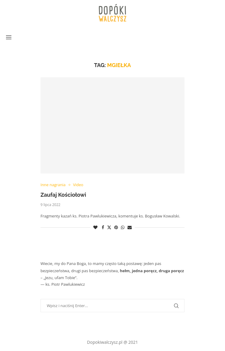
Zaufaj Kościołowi (63, 195)
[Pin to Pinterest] (116, 227)
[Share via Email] (130, 227)
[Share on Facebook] (103, 227)
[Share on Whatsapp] (122, 227)
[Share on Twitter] (109, 227)
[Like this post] (95, 227)
